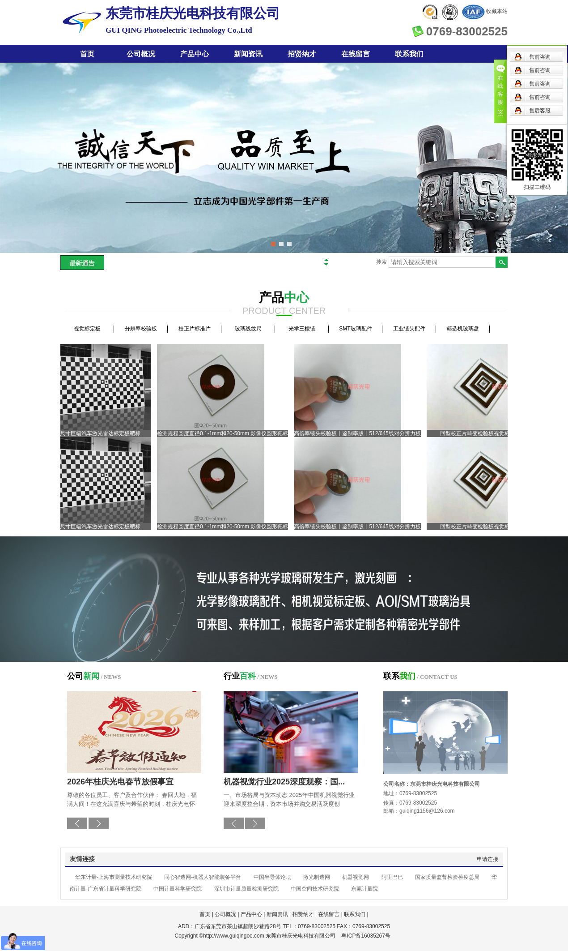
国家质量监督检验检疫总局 (447, 877)
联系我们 (409, 54)
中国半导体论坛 (272, 877)
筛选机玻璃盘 (463, 329)
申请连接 (487, 859)
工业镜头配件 (409, 329)
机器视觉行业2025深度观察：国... (284, 781)
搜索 (381, 262)
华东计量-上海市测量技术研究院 (113, 877)
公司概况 (141, 54)
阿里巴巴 (392, 877)
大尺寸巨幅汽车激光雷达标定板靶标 (100, 433)
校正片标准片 (194, 329)
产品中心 (194, 54)
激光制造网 (316, 877)
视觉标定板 (87, 329)
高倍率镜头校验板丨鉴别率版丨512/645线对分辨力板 (359, 433)
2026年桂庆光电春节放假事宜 (120, 781)
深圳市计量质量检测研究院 (246, 889)
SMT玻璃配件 (355, 329)
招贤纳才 (302, 54)
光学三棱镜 (301, 329)
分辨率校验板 (141, 329)
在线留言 (355, 54)
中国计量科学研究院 (177, 889)
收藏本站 (497, 11)
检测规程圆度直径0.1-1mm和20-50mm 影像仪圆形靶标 (224, 433)
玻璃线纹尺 (248, 329)
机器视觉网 (355, 877)
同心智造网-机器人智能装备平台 (202, 877)
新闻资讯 (248, 54)
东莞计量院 (364, 889)
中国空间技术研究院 (315, 889)
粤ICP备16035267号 (365, 936)
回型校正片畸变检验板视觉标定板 (482, 433)
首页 (87, 54)
